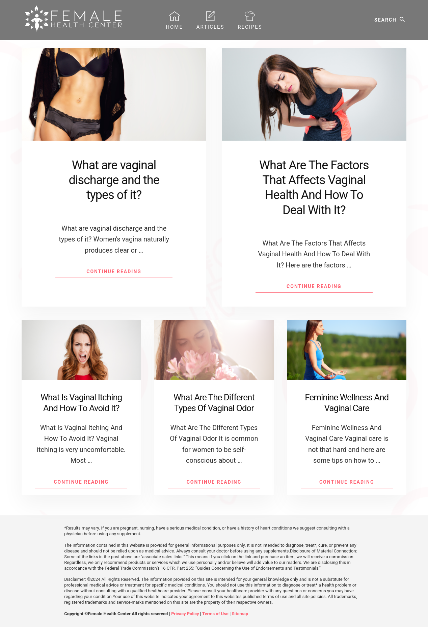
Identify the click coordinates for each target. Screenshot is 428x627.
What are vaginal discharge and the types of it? (114, 180)
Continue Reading (129, 272)
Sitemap (240, 613)
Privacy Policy (185, 613)
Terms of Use (215, 613)
